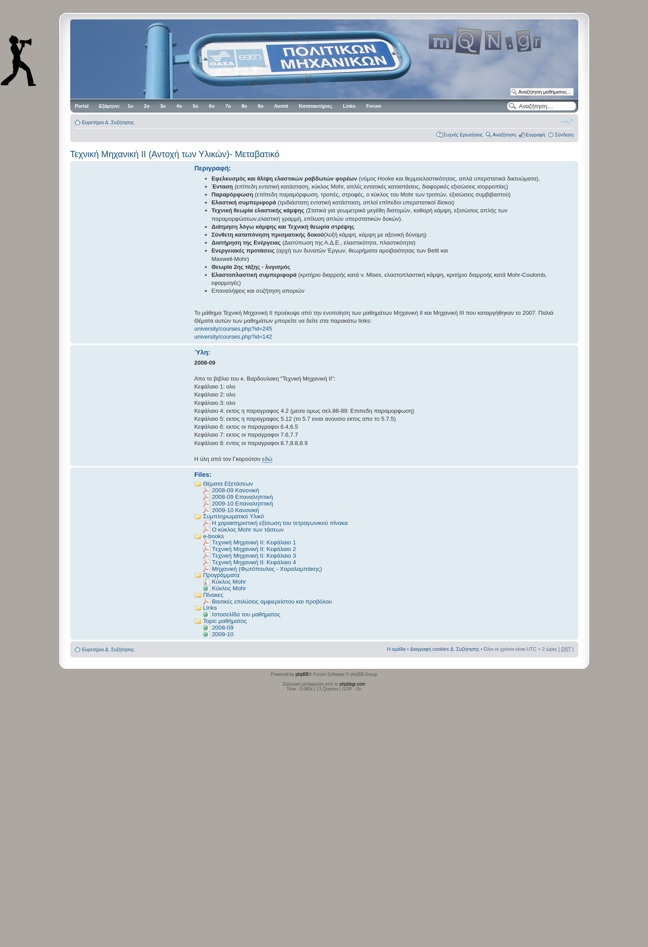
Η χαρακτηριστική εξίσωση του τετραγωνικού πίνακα (280, 523)
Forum (373, 106)
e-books (213, 536)
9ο (261, 106)
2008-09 (223, 627)
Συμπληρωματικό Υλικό (233, 516)
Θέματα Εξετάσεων (228, 483)
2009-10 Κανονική (235, 510)
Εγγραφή (535, 134)
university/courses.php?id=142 (233, 336)
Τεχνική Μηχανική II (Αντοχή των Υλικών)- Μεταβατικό (175, 154)
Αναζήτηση (504, 134)
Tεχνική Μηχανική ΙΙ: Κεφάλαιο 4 (254, 562)
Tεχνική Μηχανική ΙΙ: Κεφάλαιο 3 (254, 555)
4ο (179, 106)
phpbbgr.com (352, 684)
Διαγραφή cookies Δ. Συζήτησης (444, 649)
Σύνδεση (564, 134)
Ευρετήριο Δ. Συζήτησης (108, 122)
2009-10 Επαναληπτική (242, 503)
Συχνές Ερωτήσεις (463, 134)
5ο (195, 106)
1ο (130, 106)
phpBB (302, 674)
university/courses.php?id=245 (233, 328)
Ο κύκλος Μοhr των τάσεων (248, 529)
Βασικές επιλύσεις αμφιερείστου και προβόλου (272, 601)
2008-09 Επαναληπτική (242, 497)
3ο (163, 106)
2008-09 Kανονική (235, 490)
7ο (228, 106)
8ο (244, 106)
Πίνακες (213, 595)
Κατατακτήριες (315, 106)
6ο (212, 106)
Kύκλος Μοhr (229, 581)
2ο (147, 106)
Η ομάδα (396, 649)
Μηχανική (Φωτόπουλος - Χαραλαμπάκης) (267, 569)
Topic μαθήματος (225, 621)
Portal (82, 106)
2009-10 (223, 634)
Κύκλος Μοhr (229, 588)
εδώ (267, 459)
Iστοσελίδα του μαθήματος (246, 614)
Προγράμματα (221, 575)
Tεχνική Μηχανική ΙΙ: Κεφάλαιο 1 (254, 542)
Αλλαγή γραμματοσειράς (567, 121)
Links (349, 106)
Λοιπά (281, 106)
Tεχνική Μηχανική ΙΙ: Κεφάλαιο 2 (254, 549)
